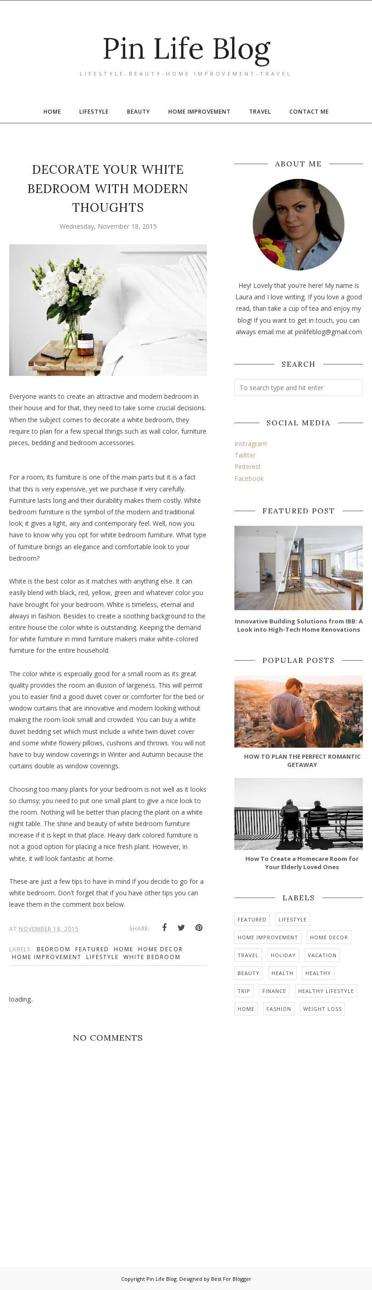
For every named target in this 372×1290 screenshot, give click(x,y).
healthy (318, 973)
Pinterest (247, 466)
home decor (160, 949)
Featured (92, 949)
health (283, 973)
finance (274, 990)
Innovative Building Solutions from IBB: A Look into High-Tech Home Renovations (299, 625)
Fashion (279, 1008)
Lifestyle (102, 957)
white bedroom (152, 957)
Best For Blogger (231, 1278)
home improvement (47, 957)
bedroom (54, 949)
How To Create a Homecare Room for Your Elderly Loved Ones (302, 862)
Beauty (249, 973)
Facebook (249, 478)
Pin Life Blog (186, 45)
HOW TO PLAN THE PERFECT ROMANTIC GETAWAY (302, 760)
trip (244, 990)
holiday (283, 955)
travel (248, 955)
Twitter (244, 455)
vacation (322, 955)
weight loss (322, 1008)
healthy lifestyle (326, 990)
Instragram (250, 443)
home (123, 949)
